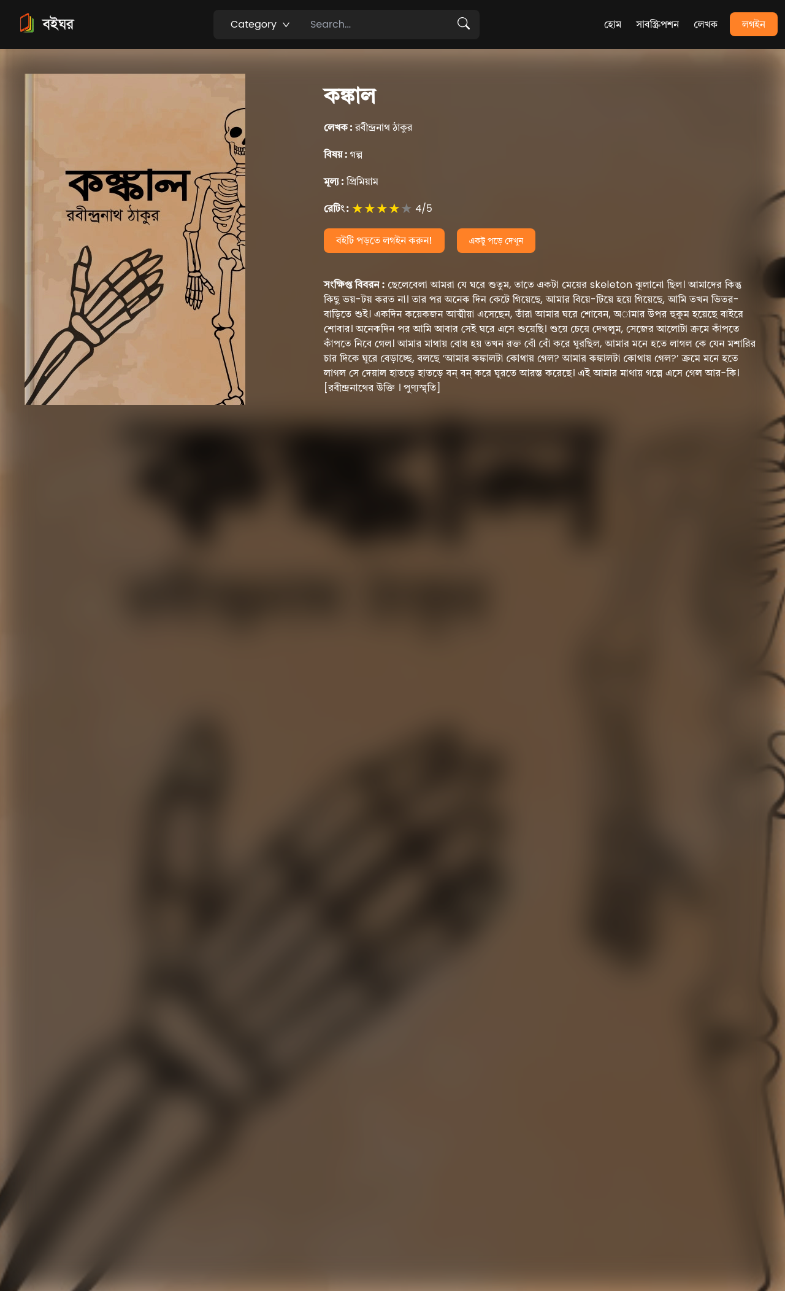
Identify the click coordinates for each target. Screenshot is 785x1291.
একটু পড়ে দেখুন (496, 241)
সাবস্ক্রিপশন (657, 24)
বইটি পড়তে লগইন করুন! (384, 240)
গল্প (343, 154)
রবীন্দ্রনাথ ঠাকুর (368, 127)
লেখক (706, 24)
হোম (612, 24)
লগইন (753, 24)
